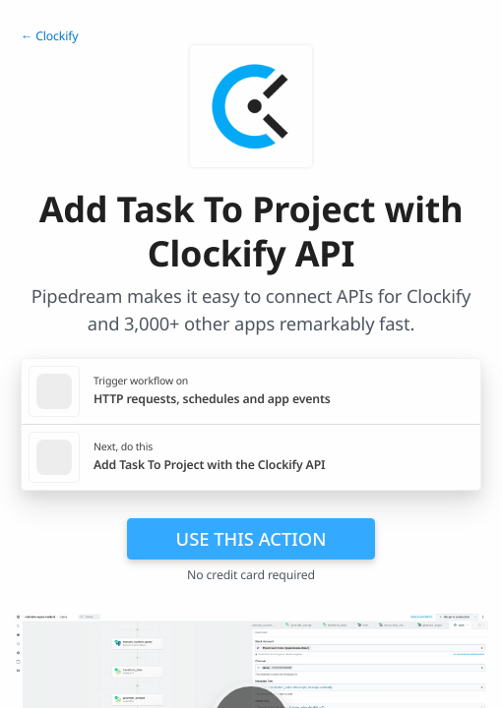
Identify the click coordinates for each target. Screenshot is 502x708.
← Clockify (49, 36)
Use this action (251, 538)
